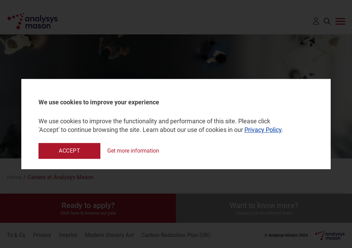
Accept (69, 150)
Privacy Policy (263, 130)
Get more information (133, 150)
